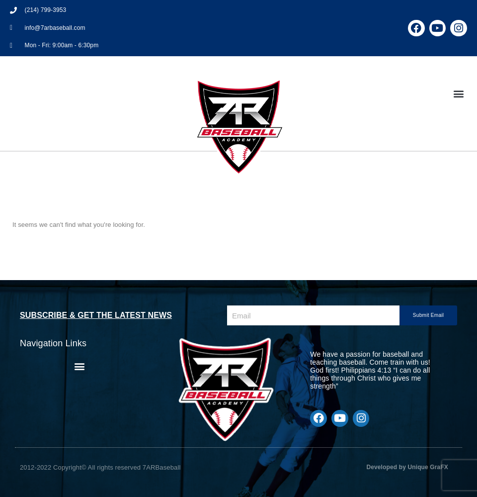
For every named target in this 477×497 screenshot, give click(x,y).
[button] (459, 93)
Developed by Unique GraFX (407, 467)
